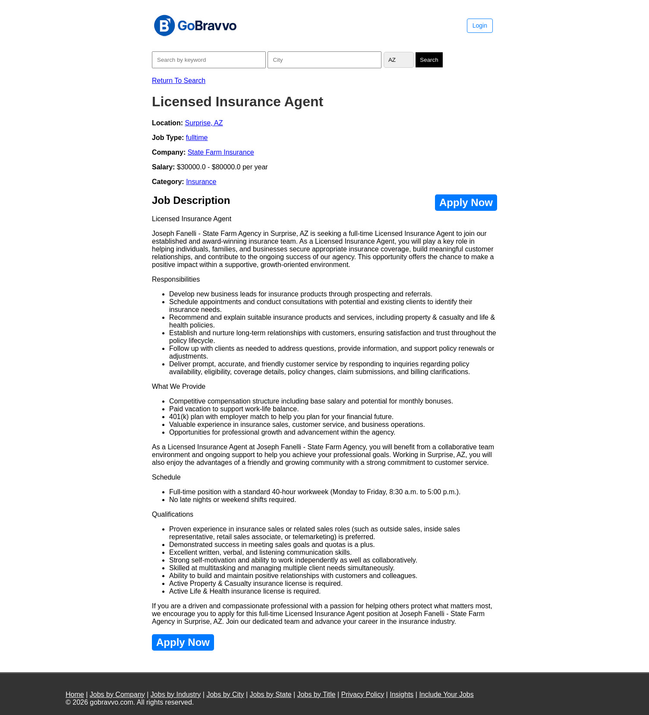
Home (75, 694)
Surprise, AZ (204, 123)
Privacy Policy (362, 694)
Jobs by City (225, 694)
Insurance (201, 181)
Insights (401, 694)
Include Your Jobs (446, 694)
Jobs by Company (117, 694)
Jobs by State (271, 694)
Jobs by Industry (176, 694)
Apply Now (466, 202)
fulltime (197, 137)
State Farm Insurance (221, 152)
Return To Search (178, 80)
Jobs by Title (316, 694)
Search (429, 60)
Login (480, 25)
